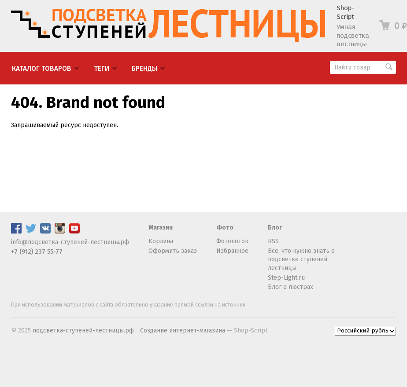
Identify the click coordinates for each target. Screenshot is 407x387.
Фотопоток (232, 241)
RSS (273, 241)
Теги (101, 69)
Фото (224, 227)
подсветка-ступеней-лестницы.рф (83, 330)
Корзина (160, 241)
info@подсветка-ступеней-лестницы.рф (70, 242)
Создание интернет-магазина (182, 330)
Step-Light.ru (286, 277)
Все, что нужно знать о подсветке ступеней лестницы (301, 259)
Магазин (160, 227)
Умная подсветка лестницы (353, 35)
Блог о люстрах (290, 287)
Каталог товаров (41, 69)
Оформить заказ (172, 251)
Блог (275, 227)
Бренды (144, 69)
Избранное (232, 251)
